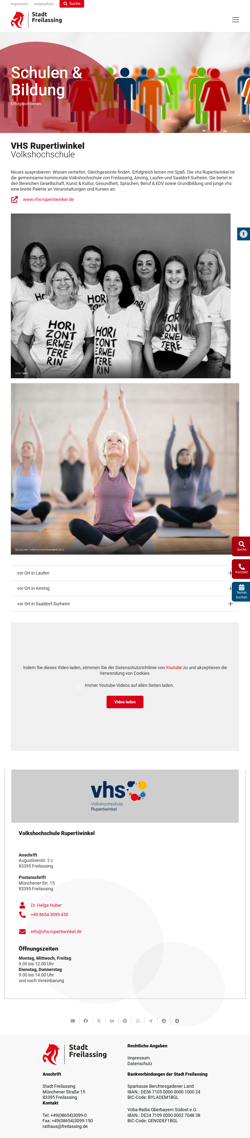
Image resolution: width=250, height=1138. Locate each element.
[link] (243, 234)
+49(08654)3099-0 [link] (68, 1115)
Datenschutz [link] (139, 1063)
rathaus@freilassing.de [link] (65, 1126)
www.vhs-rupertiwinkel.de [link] (48, 199)
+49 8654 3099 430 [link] (49, 914)
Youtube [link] (174, 667)
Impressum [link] (138, 1058)
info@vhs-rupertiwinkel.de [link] (56, 931)
